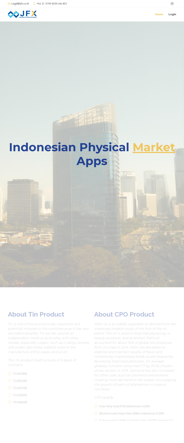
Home (159, 14)
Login (172, 14)
